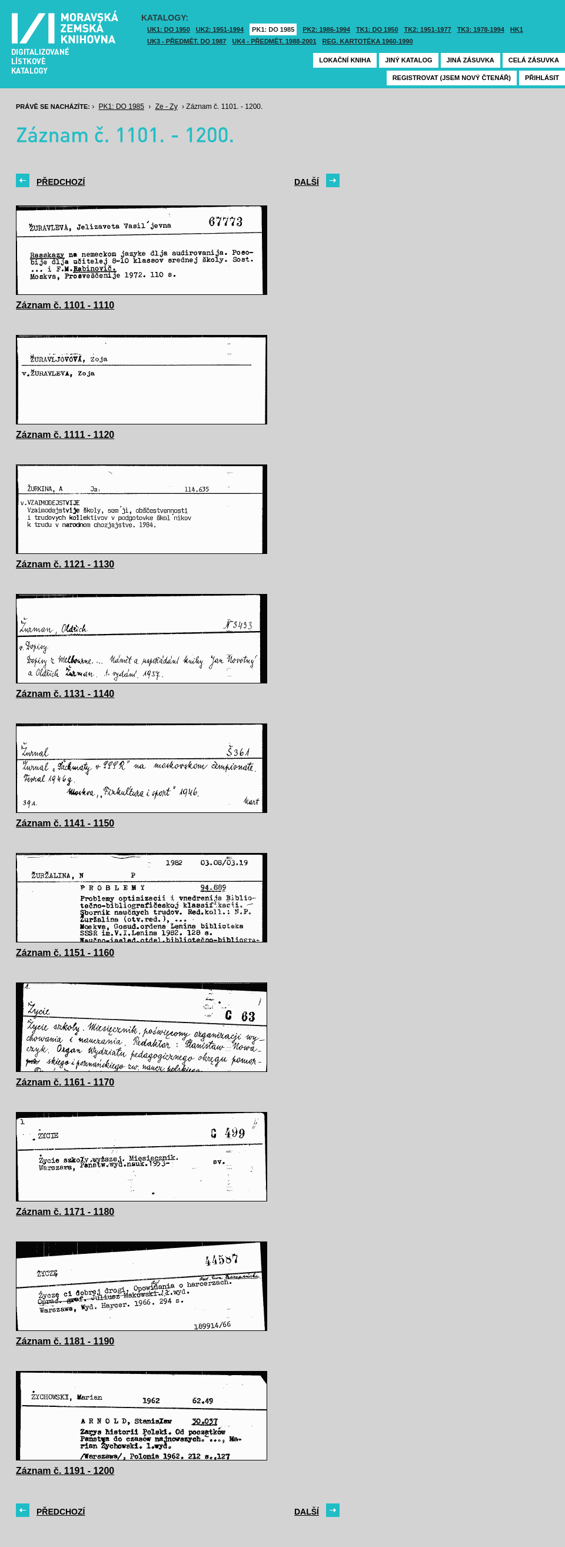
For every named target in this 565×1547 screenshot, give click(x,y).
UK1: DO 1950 (168, 29)
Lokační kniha (345, 60)
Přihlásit (542, 77)
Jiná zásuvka (470, 60)
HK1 (516, 29)
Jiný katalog (408, 60)
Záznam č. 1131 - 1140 (65, 694)
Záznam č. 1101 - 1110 (65, 305)
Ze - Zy (166, 106)
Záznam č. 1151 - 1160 (65, 953)
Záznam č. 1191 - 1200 (65, 1471)
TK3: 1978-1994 (480, 29)
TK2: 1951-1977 (427, 29)
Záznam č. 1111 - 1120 (65, 435)
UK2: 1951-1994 (220, 29)
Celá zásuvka (533, 60)
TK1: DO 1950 (377, 29)
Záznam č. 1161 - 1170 (65, 1082)
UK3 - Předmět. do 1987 (186, 41)
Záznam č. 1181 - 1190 (65, 1341)
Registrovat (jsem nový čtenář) (452, 77)
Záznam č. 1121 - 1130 (65, 564)
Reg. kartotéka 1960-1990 (368, 41)
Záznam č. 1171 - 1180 (65, 1212)
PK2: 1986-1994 (326, 29)
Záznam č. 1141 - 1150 (65, 823)
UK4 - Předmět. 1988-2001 (274, 41)
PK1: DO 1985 (273, 29)
